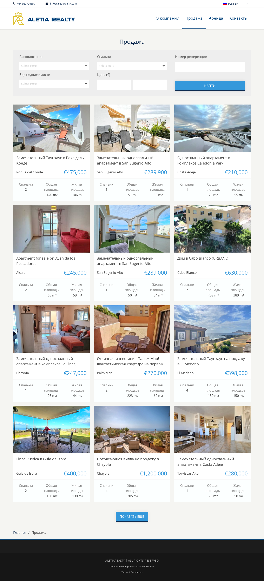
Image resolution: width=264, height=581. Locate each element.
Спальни (104, 56)
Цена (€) (103, 74)
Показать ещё (132, 516)
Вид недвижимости (34, 74)
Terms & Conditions (132, 572)
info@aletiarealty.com (63, 3)
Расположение (31, 56)
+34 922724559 (26, 3)
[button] (54, 66)
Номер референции (191, 56)
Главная (19, 532)
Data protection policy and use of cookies (132, 566)
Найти (209, 86)
